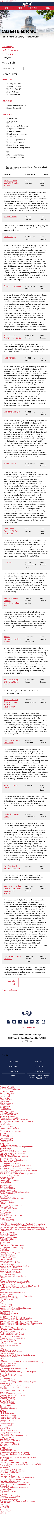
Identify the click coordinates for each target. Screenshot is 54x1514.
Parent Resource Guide (9, 1220)
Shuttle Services (6, 1125)
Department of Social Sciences (12, 1328)
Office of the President (8, 1430)
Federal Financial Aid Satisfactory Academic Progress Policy (23, 1224)
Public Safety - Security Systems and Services (17, 1477)
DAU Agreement (6, 1461)
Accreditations (13, 1066)
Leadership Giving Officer (11, 815)
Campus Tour (5, 1096)
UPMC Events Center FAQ (10, 1419)
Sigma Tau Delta (6, 1306)
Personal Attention (7, 1136)
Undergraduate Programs (10, 1252)
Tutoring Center (6, 1133)
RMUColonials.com (7, 1414)
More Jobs (10, 982)
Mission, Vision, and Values (10, 1440)
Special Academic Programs (10, 1380)
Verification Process (7, 1212)
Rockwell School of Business (11, 1262)
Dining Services (6, 1099)
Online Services (6, 1474)
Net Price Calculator (7, 1219)
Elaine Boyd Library (7, 1398)
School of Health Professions (11, 1351)
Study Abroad (5, 1373)
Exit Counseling (6, 1200)
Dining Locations (6, 1103)
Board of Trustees (7, 1439)
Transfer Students (7, 1210)
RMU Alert (4, 1467)
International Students (8, 1378)
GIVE (6, 8)
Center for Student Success (10, 1131)
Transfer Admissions (8, 1158)
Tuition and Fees (6, 1187)
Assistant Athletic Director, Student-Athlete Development (11, 703)
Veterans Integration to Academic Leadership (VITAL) (20, 1464)
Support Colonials (7, 1425)
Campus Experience (7, 1093)
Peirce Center (5, 1314)
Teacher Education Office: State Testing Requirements (21, 1323)
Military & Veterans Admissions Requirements (18, 1173)
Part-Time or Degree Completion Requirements (18, 1170)
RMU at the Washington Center (12, 1333)
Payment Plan (5, 1182)
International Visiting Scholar (18, 149)
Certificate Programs (8, 1257)
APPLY (47, 8)
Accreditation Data (7, 1311)
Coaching (3, 1494)
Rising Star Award (7, 1437)
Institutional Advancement (18, 145)
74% (1, 1493)
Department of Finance (9, 1267)
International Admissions (9, 1163)
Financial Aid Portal (7, 1194)
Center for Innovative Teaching (12, 1390)
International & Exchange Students (13, 1368)
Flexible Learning (6, 1138)
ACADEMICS (4, 1251)
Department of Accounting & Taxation (14, 1266)
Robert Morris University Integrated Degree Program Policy (23, 1229)
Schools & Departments (9, 1261)
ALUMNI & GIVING (7, 1402)
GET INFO (34, 8)
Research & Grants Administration (13, 1395)
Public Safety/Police (16, 155)
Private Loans (5, 1242)
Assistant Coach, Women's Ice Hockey (12, 336)
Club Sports (4, 1422)
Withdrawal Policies (7, 1188)
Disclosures (39, 1066)
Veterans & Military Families (11, 1172)
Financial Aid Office (7, 1190)
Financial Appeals (6, 1178)
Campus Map (31, 1027)
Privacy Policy (13, 1071)
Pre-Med (3, 1388)
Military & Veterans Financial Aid (12, 1215)
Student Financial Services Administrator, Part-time (12, 602)
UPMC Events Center (8, 1415)
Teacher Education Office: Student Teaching (17, 1325)
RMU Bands (4, 1108)
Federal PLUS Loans (7, 1241)
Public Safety (5, 1466)
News (2, 1279)
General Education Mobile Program (13, 1462)
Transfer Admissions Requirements (13, 1160)
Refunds (3, 1183)
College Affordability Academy (11, 1247)
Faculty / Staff (5, 1511)
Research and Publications (10, 1496)
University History (7, 1442)
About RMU (4, 1427)
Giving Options (5, 1407)
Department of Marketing (10, 1271)
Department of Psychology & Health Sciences (17, 1355)
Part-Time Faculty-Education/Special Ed (12, 867)
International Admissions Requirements (15, 1165)
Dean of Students (15, 131)
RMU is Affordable (7, 1091)
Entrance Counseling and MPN (12, 1199)
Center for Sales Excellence (10, 1272)
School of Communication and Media (14, 1281)
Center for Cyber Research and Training (15, 1454)
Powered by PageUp (9, 990)
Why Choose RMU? (7, 1086)
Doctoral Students (7, 1207)
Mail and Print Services (9, 1113)
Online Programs (6, 1259)
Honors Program (6, 1383)
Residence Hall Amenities (10, 1118)
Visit (1, 1504)
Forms (2, 1204)
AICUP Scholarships (7, 1232)
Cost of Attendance (7, 1197)
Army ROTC (4, 1459)
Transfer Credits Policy (8, 1162)
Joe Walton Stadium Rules (10, 1472)
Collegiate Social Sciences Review (12, 1330)
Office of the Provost (8, 1363)
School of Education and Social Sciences (15, 1308)
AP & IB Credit (5, 1148)
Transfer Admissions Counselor (12, 957)
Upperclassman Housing (9, 1128)
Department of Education (10, 1309)
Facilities (12, 137)
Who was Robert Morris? (9, 1444)
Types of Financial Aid (8, 1237)
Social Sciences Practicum (10, 1336)
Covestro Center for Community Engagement (17, 1501)
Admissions (4, 1141)
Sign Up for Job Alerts (10, 50)
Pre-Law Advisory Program (10, 1385)
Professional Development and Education (16, 1452)
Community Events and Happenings (14, 1487)
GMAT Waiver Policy (7, 1155)
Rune (2, 1291)
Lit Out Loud (5, 1289)
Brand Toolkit (5, 1447)
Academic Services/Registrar (11, 1375)
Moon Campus (14, 108)
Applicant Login (8, 47)
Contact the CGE (6, 1367)
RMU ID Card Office (7, 1116)
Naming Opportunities (8, 1417)
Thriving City (5, 1135)
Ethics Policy (39, 1071)
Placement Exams (7, 1150)
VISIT (20, 8)
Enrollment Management (18, 134)
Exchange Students (7, 1370)
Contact (21, 1027)
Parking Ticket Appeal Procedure (12, 1471)
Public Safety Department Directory (13, 1479)
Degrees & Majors (7, 1264)
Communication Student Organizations (15, 1283)
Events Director (10, 463)
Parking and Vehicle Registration (12, 1469)
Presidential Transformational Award (14, 1435)
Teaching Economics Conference (12, 1293)
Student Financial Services (10, 1175)
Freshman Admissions (8, 1145)
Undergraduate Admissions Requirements (16, 1146)
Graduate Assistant (16, 142)
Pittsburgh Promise (7, 1236)
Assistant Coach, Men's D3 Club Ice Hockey (11, 183)
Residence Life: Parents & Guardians (14, 1120)
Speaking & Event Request (10, 1432)
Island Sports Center (17, 105)
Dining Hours (5, 1101)
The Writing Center (7, 1294)
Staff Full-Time (14, 89)
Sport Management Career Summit (13, 1276)
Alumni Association (7, 1404)
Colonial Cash (5, 1098)
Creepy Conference (7, 1284)
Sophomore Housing (8, 1126)
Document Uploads (7, 1202)
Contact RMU (13, 1062)
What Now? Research (8, 1498)
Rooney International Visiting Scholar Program (18, 1372)
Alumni (3, 1377)
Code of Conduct (6, 1244)
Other (11, 152)
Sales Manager (10, 358)
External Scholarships (8, 1234)
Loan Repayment (6, 1214)
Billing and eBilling (7, 1177)
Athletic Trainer (10, 217)
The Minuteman (6, 1449)
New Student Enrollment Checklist (13, 1152)
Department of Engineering (10, 1343)
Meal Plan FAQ (5, 1106)
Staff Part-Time (15, 92)
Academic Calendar (7, 1397)
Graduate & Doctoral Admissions (12, 1153)
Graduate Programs (7, 1254)
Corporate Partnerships (17, 128)
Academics (4, 1249)
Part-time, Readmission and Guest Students (17, 1168)
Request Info (5, 1503)
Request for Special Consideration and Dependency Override (23, 1227)
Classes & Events (6, 1486)
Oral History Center (7, 1331)
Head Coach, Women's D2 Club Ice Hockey (11, 531)
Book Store (39, 1062)
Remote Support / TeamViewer (12, 1246)
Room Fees (4, 1123)
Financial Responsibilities (9, 1180)
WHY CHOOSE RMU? (8, 1088)
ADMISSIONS (5, 1143)
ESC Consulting (6, 1489)
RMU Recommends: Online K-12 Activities (16, 1318)
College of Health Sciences (18, 126)
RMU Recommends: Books (10, 1316)
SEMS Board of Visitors (9, 1350)
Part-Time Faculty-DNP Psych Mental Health (11, 681)
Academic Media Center (9, 1298)
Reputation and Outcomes (10, 1089)
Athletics (12, 119)
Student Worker (15, 94)
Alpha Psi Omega (6, 1304)
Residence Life (5, 1110)
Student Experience (16, 157)
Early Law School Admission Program (14, 1387)
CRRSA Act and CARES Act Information (14, 1192)
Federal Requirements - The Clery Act (14, 1482)
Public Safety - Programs (9, 1476)
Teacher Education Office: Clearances (14, 1320)
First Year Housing (7, 1111)
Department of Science (9, 1345)
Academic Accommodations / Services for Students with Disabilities (39, 1077)
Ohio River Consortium (9, 1313)
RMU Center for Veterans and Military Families (18, 1457)
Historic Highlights (7, 1424)
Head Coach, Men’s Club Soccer (12, 741)
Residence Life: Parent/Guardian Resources (17, 1121)
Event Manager (10, 236)
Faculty (2, 1278)
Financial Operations (16, 139)
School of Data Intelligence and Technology (16, 1296)
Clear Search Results (9, 54)
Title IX (13, 1076)
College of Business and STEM (16, 122)
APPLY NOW (4, 1508)
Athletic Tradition (6, 1140)
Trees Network (5, 1326)
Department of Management (11, 1269)
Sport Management (7, 1274)
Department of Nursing (9, 1356)
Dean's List (4, 1392)
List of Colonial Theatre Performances (14, 1288)
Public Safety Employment (10, 1481)
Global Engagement (7, 1365)
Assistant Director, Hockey (11, 786)
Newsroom (4, 1445)
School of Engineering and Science (13, 1338)
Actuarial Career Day (8, 1340)
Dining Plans (5, 1105)
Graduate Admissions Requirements (14, 1157)
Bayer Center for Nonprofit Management (16, 1484)
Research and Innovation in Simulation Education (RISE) (21, 1362)
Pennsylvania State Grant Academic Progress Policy (20, 1225)
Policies (3, 1222)
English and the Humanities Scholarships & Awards (19, 1286)
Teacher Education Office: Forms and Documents (19, 1321)
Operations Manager (12, 286)
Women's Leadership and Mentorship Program (18, 1382)
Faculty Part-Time (15, 86)
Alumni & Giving (6, 1400)
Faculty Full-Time (15, 84)
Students (3, 1509)
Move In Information (8, 1115)
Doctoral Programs (7, 1256)
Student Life (4, 1130)
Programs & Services (8, 1491)
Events (2, 1456)
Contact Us (4, 1195)
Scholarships (5, 1230)
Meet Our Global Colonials (10, 1167)
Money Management (8, 1217)
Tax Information (6, 1185)
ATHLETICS (4, 1412)
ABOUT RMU (5, 1429)
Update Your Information (10, 1409)
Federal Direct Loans (8, 1239)
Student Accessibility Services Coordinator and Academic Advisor (12, 890)
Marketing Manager (12, 412)
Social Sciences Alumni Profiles (12, 1335)
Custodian (8, 562)
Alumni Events (5, 1405)
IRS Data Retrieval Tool (9, 1209)
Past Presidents (6, 1434)
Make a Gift (4, 1506)
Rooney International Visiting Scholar (12, 639)
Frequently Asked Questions (11, 1205)
